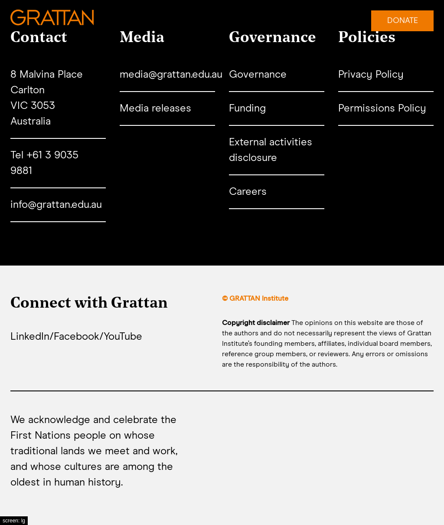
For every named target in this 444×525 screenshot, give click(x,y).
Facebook (76, 336)
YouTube (123, 336)
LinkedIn (29, 336)
